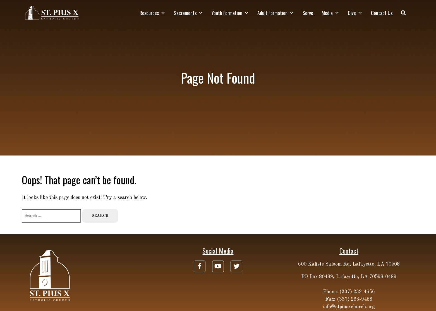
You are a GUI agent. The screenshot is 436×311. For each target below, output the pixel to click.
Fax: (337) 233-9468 (348, 299)
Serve (308, 12)
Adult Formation (275, 12)
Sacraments (188, 12)
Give (355, 12)
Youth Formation (230, 12)
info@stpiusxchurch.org (349, 306)
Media (330, 12)
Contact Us (381, 12)
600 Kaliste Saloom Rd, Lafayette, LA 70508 (349, 264)
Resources (153, 12)
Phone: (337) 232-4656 (349, 291)
